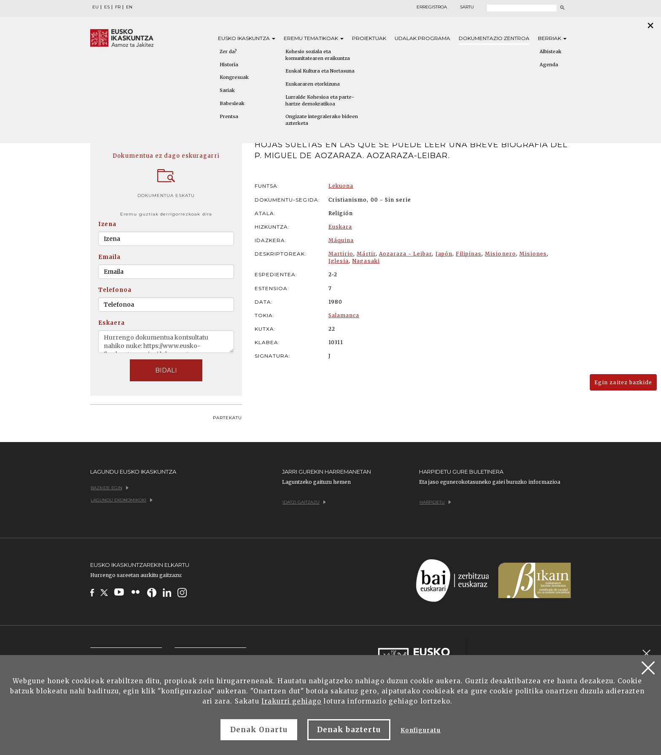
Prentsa (229, 116)
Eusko (246, 38)
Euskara (340, 227)
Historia (229, 64)
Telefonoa (115, 290)
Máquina (341, 240)
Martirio (340, 254)
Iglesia (338, 261)
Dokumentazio (494, 38)
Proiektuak (369, 38)
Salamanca (343, 315)
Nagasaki (365, 261)
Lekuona (340, 186)
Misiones (533, 254)
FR (118, 7)
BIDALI (166, 370)
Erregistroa (431, 7)
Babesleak (232, 103)
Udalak (422, 38)
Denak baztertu (349, 729)
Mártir (366, 254)
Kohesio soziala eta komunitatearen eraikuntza (317, 55)
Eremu (314, 38)
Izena (107, 224)
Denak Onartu (259, 729)
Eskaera (111, 322)
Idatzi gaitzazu (304, 502)
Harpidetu (435, 502)
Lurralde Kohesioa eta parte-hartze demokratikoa (319, 100)
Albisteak (551, 51)
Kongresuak (234, 77)
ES (107, 7)
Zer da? (228, 51)
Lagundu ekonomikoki (122, 500)
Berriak (552, 38)
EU (95, 7)
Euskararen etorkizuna (312, 84)
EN (129, 7)
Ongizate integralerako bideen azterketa (321, 119)
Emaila (109, 257)
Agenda (549, 64)
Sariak (227, 90)
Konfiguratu (420, 730)
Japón (443, 254)
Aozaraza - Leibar (405, 254)
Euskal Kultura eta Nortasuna (320, 71)
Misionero (500, 254)
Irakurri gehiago (291, 701)
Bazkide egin (110, 488)
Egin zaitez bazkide (623, 382)
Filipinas (468, 254)
